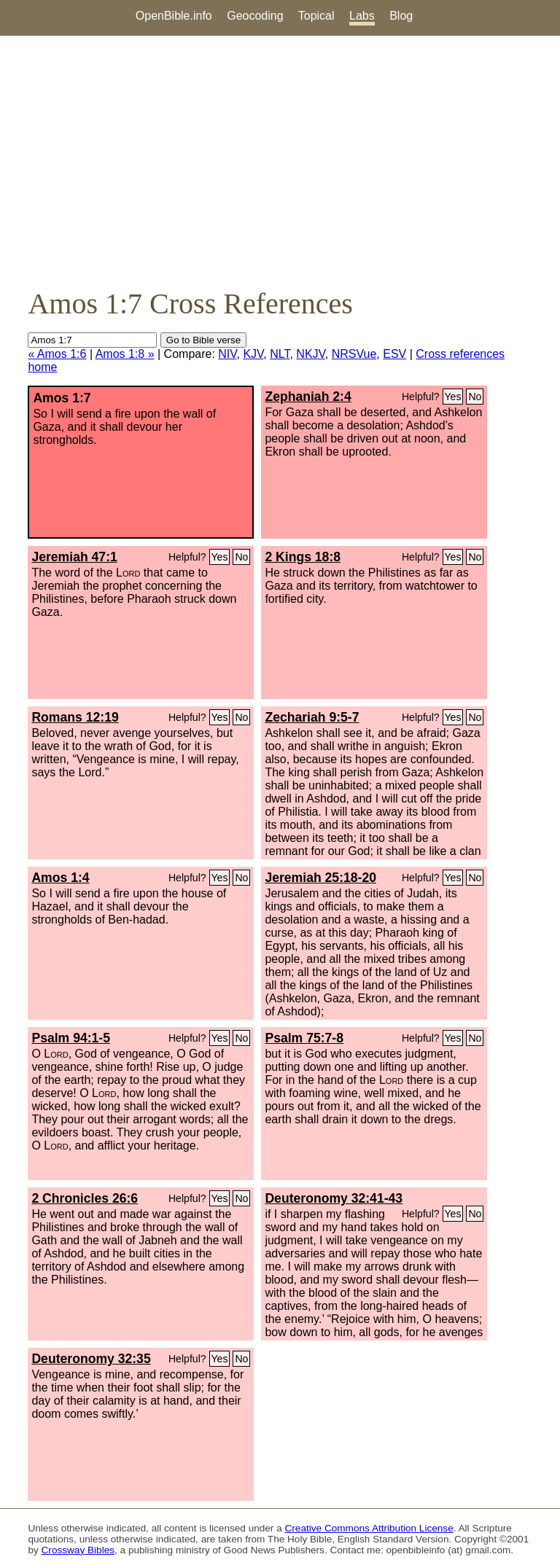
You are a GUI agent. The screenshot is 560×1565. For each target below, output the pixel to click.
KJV (253, 354)
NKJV (310, 354)
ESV (394, 354)
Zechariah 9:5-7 (312, 717)
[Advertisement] (280, 161)
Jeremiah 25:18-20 (320, 877)
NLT (279, 354)
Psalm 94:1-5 (70, 1038)
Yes (453, 396)
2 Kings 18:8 (303, 557)
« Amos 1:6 (57, 354)
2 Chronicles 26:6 (84, 1198)
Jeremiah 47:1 (74, 557)
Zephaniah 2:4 (308, 396)
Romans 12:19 (74, 717)
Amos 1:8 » (125, 354)
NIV (227, 354)
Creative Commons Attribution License (369, 1528)
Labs (362, 15)
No (474, 396)
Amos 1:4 (60, 877)
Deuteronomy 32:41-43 (333, 1198)
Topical (316, 15)
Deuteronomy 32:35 (90, 1358)
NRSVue (354, 354)
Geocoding (255, 15)
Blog (401, 15)
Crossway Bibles (78, 1550)
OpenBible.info (174, 15)
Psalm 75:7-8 (304, 1038)
